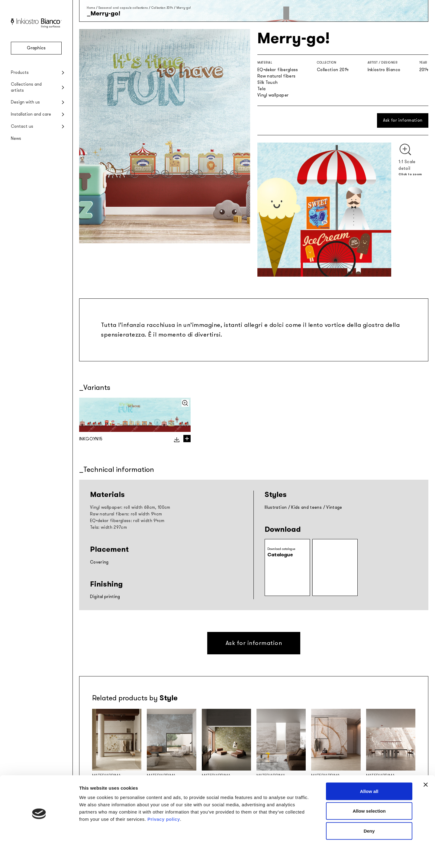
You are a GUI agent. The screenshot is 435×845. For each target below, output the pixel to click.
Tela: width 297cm (108, 527)
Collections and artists (26, 87)
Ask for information (403, 120)
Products (20, 72)
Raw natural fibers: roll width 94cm (126, 514)
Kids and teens (306, 507)
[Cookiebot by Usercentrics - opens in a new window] (39, 833)
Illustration (276, 507)
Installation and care (31, 114)
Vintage (334, 507)
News (16, 138)
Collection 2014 (162, 8)
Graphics (36, 48)
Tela (261, 89)
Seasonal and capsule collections (123, 8)
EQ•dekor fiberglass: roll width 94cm (127, 521)
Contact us (22, 126)
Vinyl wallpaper (272, 95)
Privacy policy (163, 793)
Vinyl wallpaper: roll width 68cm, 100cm (130, 507)
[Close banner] (426, 759)
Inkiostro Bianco (384, 70)
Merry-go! (183, 8)
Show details (317, 833)
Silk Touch (267, 82)
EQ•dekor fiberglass (277, 70)
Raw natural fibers (276, 76)
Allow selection (369, 785)
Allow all (369, 765)
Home (91, 8)
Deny (369, 805)
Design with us (25, 102)
